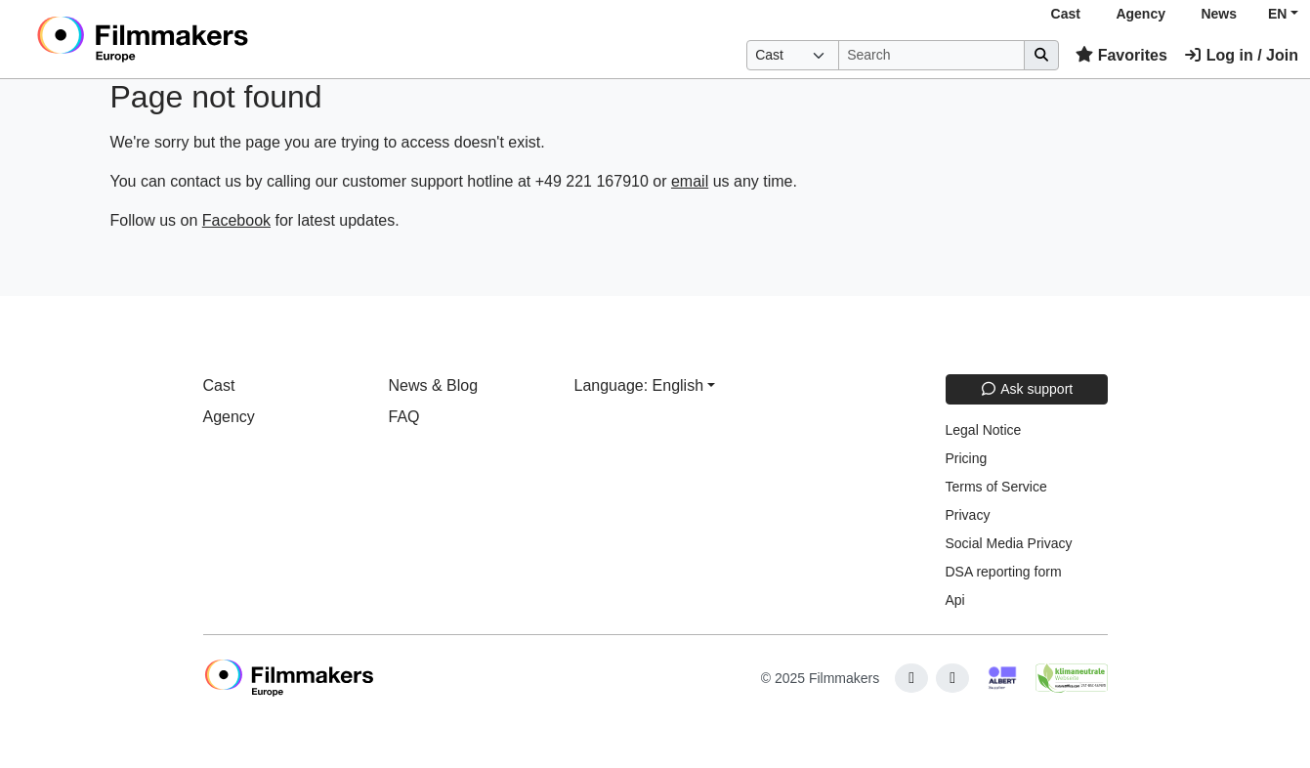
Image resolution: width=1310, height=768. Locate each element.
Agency (1140, 13)
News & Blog (434, 385)
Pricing (967, 458)
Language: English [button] (639, 385)
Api (955, 600)
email (689, 181)
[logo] (191, 39)
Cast (1065, 13)
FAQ (404, 416)
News (1219, 13)
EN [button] (1277, 13)
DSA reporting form (1004, 571)
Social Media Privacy (1009, 543)
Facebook (236, 220)
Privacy (968, 515)
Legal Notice (984, 430)
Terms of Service (996, 486)
